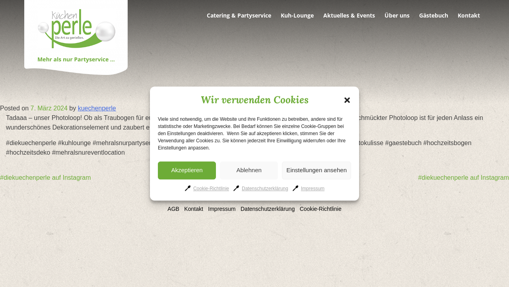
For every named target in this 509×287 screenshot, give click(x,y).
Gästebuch (433, 15)
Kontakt (469, 15)
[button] (347, 100)
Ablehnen (248, 170)
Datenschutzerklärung (265, 188)
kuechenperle (97, 108)
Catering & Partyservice (239, 15)
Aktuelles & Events (349, 15)
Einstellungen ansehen (316, 170)
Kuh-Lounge (297, 15)
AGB (173, 209)
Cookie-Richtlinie (211, 188)
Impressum (312, 188)
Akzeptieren (186, 170)
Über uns (397, 15)
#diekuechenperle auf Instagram (45, 177)
